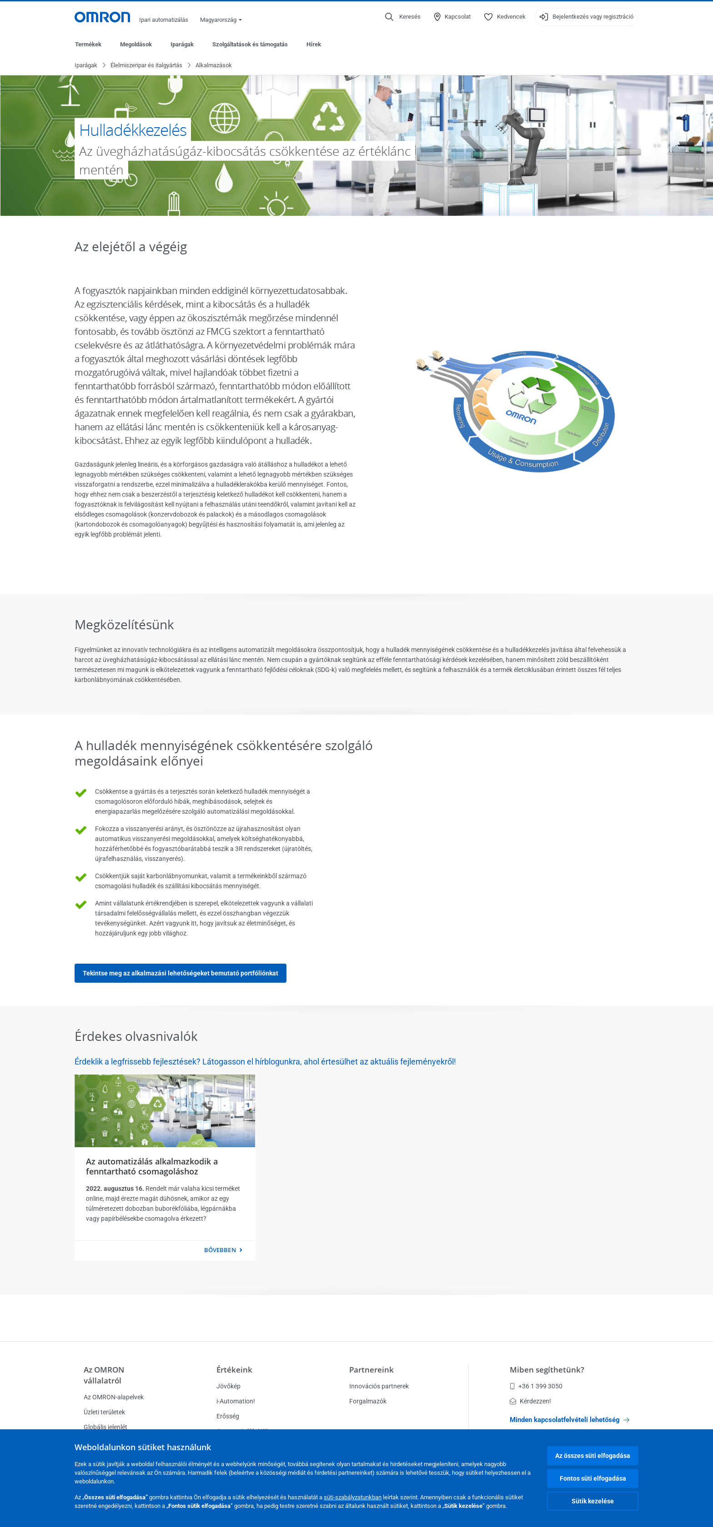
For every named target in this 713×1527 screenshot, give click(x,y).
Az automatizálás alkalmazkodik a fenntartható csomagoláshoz (152, 1166)
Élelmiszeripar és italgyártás (146, 65)
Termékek (88, 44)
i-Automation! (235, 1401)
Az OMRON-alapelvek (114, 1397)
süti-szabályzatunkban (353, 1497)
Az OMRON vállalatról (104, 1375)
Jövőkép (228, 1386)
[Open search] (403, 16)
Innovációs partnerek (379, 1386)
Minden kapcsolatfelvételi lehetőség (569, 1420)
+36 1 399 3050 (536, 1386)
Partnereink (371, 1369)
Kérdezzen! (530, 1401)
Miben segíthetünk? (547, 1369)
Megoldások (136, 44)
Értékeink (234, 1369)
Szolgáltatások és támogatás (250, 44)
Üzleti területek (104, 1412)
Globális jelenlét (105, 1427)
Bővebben (220, 1250)
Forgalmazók (368, 1401)
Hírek (313, 44)
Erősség (227, 1416)
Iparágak (182, 44)
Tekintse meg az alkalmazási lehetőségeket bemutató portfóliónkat (180, 973)
